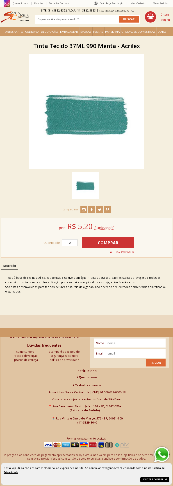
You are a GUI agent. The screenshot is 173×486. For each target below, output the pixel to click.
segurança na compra (64, 355)
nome (100, 343)
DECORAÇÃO (49, 32)
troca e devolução (26, 355)
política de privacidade (64, 360)
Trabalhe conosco (87, 385)
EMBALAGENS (69, 32)
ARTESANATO (14, 32)
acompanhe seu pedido (64, 351)
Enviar (156, 363)
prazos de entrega (26, 360)
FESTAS (98, 32)
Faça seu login (114, 3)
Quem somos (87, 377)
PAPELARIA (112, 32)
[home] (15, 17)
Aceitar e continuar (155, 479)
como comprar (26, 351)
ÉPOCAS (85, 32)
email (99, 353)
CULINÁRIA (32, 32)
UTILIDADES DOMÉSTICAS (138, 32)
